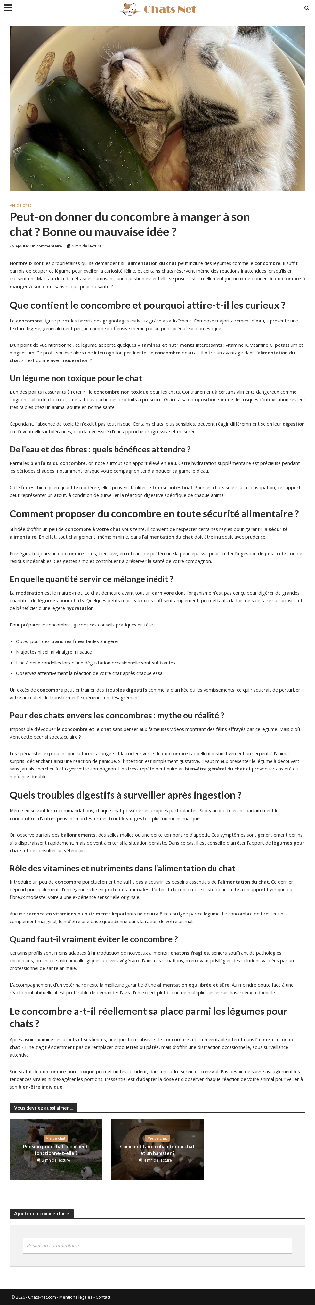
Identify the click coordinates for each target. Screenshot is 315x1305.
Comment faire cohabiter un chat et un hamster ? (157, 1149)
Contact (103, 1297)
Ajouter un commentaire (38, 246)
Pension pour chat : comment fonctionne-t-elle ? (55, 1149)
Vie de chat (20, 205)
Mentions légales (76, 1297)
